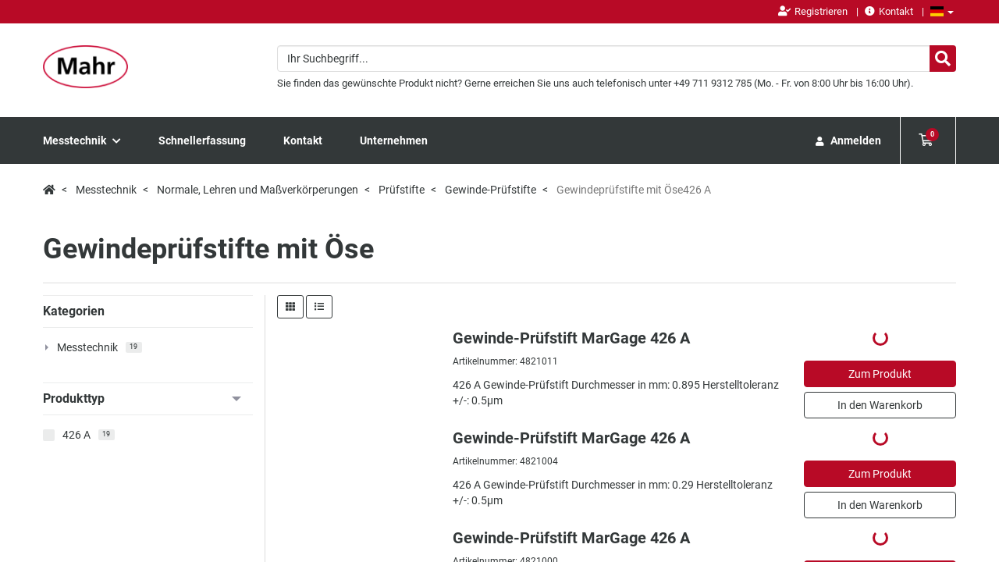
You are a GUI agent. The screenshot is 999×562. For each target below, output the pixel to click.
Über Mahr (533, 407)
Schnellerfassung (202, 140)
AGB (945, 502)
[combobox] (616, 58)
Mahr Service (421, 407)
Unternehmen (394, 140)
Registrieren (813, 11)
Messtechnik (82, 140)
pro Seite (933, 331)
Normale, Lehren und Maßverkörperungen (257, 189)
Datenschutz (880, 502)
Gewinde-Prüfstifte (490, 189)
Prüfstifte (402, 189)
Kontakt (889, 11)
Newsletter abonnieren (301, 431)
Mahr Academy (426, 423)
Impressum (798, 502)
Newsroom (300, 407)
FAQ (402, 438)
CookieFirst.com (318, 538)
